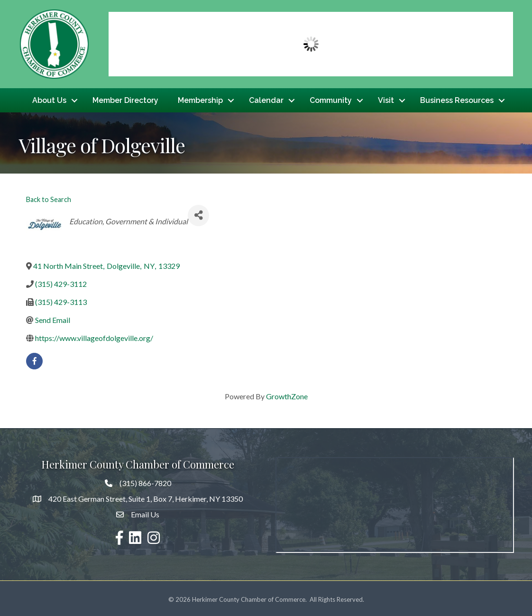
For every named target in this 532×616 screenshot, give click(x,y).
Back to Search (48, 197)
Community (331, 98)
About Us (49, 98)
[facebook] (34, 358)
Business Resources (457, 98)
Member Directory (125, 98)
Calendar (266, 98)
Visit (386, 98)
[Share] (198, 213)
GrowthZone (287, 393)
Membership (200, 98)
